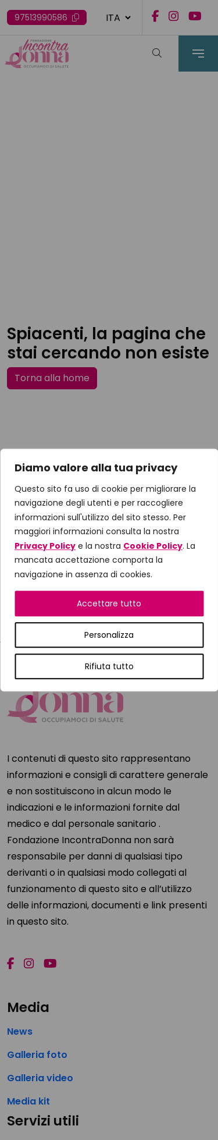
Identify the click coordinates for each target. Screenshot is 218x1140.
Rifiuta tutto (109, 666)
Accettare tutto (109, 603)
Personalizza (109, 635)
